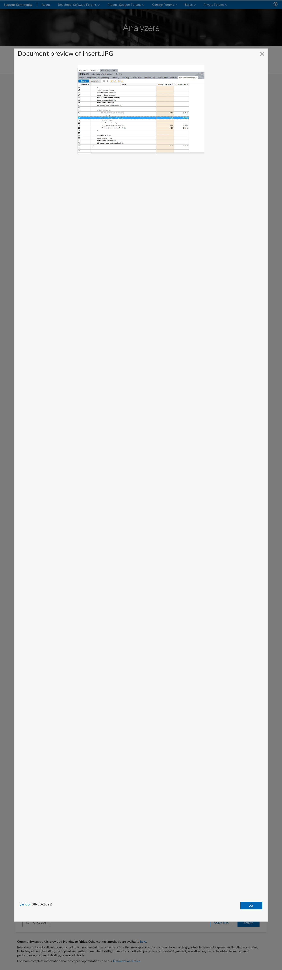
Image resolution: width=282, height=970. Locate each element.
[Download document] (251, 905)
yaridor (25, 904)
